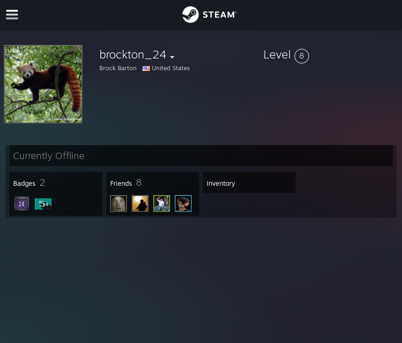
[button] (330, 54)
